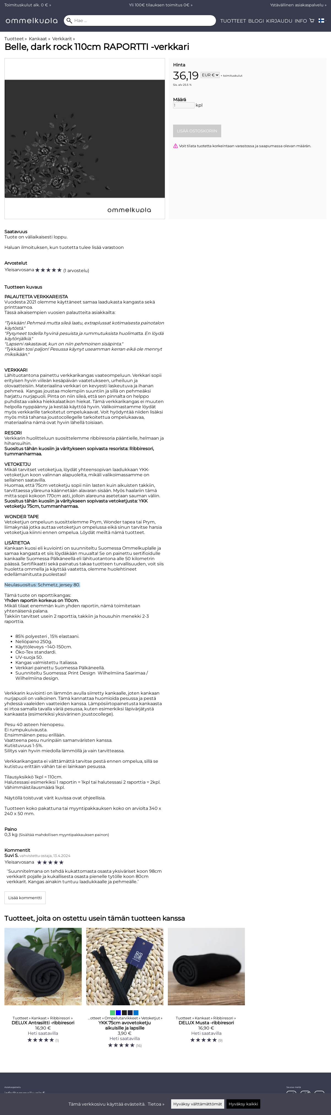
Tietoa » (156, 1104)
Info (301, 21)
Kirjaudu (279, 21)
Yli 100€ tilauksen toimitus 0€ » (161, 4)
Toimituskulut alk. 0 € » (27, 4)
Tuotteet (233, 21)
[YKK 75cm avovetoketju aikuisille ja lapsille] (124, 990)
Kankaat (39, 38)
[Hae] (140, 20)
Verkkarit (63, 38)
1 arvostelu (76, 270)
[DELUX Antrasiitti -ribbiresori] (43, 990)
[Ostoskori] (311, 21)
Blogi (256, 21)
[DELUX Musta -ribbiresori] (206, 990)
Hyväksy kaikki (243, 1103)
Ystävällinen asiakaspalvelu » (298, 4)
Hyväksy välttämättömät (197, 1103)
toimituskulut (232, 75)
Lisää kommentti (25, 897)
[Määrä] (184, 105)
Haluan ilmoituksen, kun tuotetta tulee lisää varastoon (64, 247)
